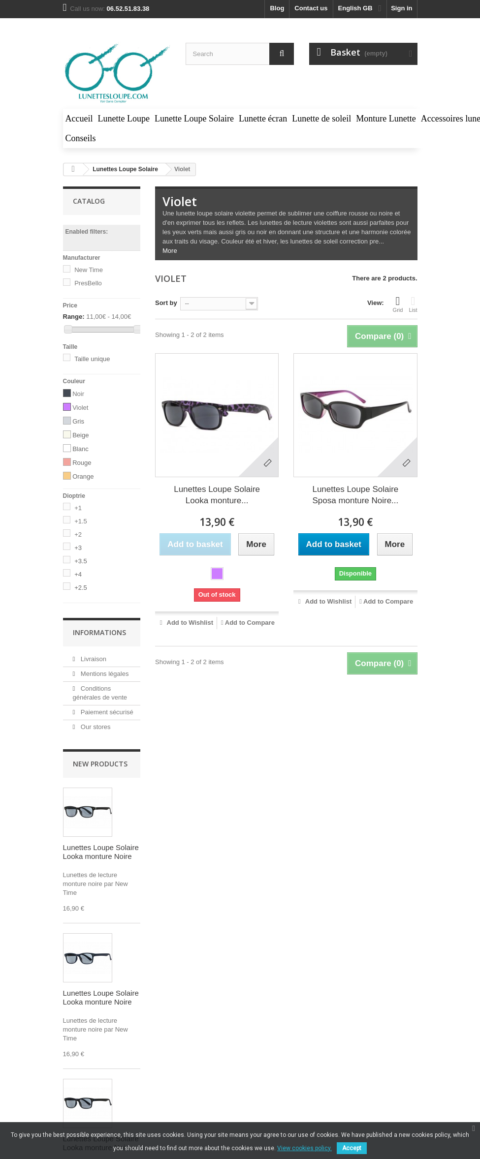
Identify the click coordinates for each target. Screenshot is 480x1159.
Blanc (80, 449)
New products (100, 763)
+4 (78, 574)
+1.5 (80, 521)
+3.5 (80, 561)
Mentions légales (103, 673)
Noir (78, 393)
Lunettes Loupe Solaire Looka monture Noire (101, 851)
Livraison (92, 659)
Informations (99, 632)
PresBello (88, 283)
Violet (80, 407)
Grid (398, 304)
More (169, 250)
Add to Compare (250, 622)
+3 (78, 547)
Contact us (310, 8)
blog (277, 8)
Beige (80, 435)
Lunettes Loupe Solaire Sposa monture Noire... (355, 495)
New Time (88, 270)
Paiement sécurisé (106, 712)
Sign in (401, 8)
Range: (74, 316)
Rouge (81, 462)
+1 (78, 508)
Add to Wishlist (189, 622)
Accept (351, 1148)
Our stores (94, 727)
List (413, 304)
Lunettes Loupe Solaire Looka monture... (217, 495)
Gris (78, 421)
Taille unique (92, 359)
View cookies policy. (304, 1148)
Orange (83, 476)
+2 (78, 534)
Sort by (166, 302)
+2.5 (80, 587)
